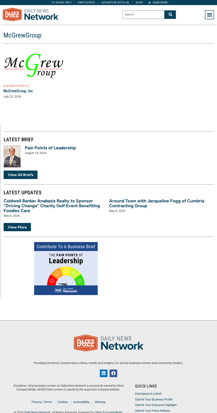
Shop (140, 2)
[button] (209, 14)
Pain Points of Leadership (50, 147)
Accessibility (81, 402)
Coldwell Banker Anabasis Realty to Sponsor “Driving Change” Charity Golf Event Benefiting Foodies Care (52, 205)
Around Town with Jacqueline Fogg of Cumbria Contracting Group (156, 203)
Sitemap (100, 402)
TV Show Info (61, 2)
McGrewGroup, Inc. (18, 90)
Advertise (115, 2)
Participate (86, 2)
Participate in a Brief (148, 394)
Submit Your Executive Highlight (156, 405)
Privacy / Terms (41, 402)
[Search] (170, 14)
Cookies (62, 402)
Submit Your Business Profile (154, 399)
